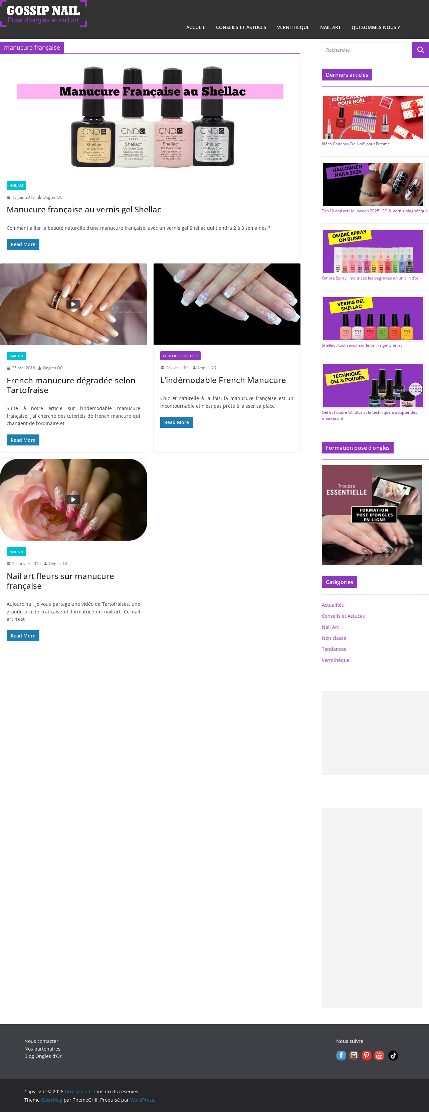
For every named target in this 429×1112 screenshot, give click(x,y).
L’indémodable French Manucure (223, 379)
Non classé (334, 638)
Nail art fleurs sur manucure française (60, 580)
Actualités (333, 605)
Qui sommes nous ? (376, 27)
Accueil (195, 27)
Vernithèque (293, 27)
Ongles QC (52, 197)
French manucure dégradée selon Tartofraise (71, 385)
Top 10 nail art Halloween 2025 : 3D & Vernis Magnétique (375, 211)
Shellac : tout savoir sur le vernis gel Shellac (362, 345)
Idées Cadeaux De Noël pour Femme (356, 144)
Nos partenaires (42, 1049)
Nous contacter (41, 1041)
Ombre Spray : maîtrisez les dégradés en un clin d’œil (371, 278)
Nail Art (330, 27)
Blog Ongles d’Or (43, 1056)
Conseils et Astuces (241, 27)
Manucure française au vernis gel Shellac (84, 209)
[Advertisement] (375, 733)
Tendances (334, 649)
